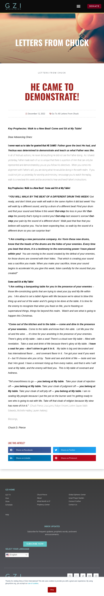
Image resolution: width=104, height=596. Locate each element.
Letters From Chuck (52, 42)
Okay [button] (52, 590)
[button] (79, 6)
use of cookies (33, 583)
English (11, 555)
